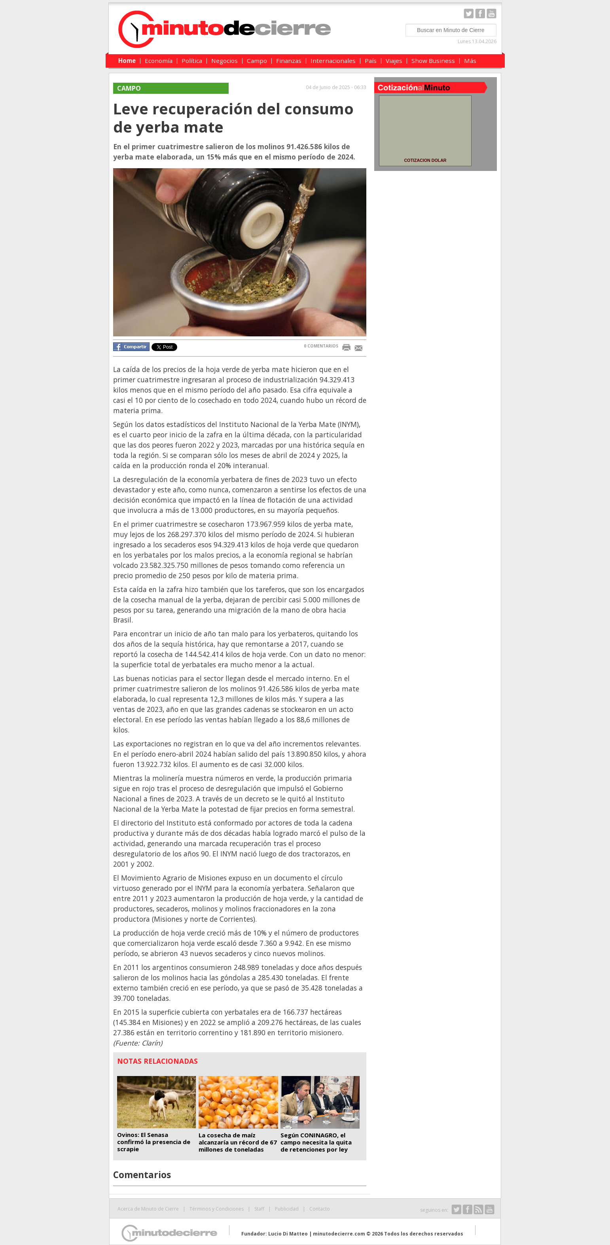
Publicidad (287, 1208)
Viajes (394, 61)
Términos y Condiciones (216, 1208)
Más (470, 61)
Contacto (319, 1208)
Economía (158, 61)
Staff (259, 1208)
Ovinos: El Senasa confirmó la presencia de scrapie (153, 1142)
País (371, 61)
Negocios (224, 61)
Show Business (433, 61)
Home (127, 61)
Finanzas (288, 61)
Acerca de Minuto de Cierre (148, 1208)
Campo (257, 61)
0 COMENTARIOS (321, 346)
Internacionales (333, 61)
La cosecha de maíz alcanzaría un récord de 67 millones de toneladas (238, 1142)
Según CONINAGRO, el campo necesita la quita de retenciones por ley (316, 1142)
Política (192, 61)
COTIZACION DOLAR (425, 160)
